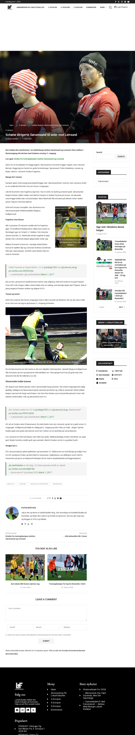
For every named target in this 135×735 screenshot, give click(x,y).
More (102, 7)
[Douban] (103, 383)
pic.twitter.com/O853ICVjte (21, 271)
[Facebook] (115, 2)
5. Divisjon (78, 7)
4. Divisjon (65, 7)
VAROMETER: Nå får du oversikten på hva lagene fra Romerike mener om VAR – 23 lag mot (121, 269)
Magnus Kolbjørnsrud (39, 484)
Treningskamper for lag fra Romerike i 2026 (67, 584)
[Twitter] (119, 2)
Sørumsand (57, 484)
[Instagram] (122, 2)
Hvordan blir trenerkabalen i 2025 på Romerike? (121, 294)
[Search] (111, 7)
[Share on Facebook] (52, 498)
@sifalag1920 (50, 267)
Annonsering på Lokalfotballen (30, 7)
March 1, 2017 (47, 274)
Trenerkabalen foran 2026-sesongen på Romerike (121, 245)
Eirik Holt (11, 484)
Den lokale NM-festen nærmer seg (25, 584)
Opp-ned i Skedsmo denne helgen (110, 229)
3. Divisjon (52, 7)
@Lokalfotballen (16, 465)
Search (99, 152)
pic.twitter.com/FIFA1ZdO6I (21, 413)
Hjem (11, 125)
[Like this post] (50, 498)
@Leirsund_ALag (69, 267)
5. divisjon (22, 125)
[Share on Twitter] (55, 498)
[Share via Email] (61, 498)
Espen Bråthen (13, 139)
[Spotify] (125, 2)
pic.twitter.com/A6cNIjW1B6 (22, 469)
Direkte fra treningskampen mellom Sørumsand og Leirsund (39, 159)
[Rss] (119, 379)
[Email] (128, 2)
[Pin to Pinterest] (58, 498)
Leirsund (22, 484)
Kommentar (91, 7)
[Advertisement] (67, 31)
